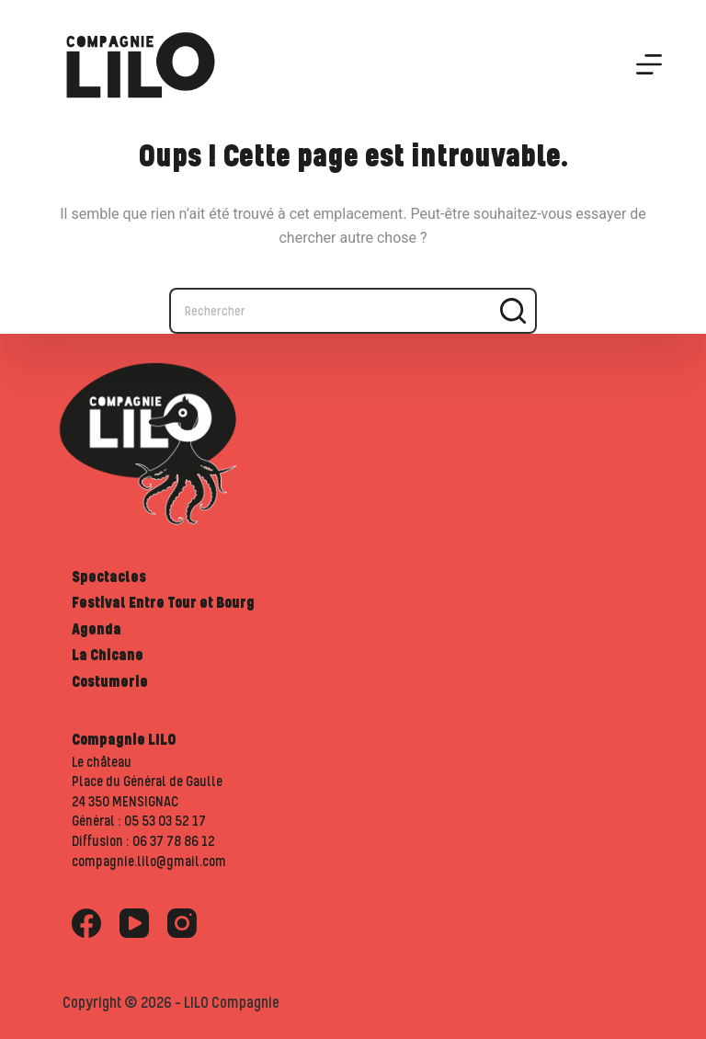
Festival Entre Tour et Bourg (163, 602)
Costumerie (110, 681)
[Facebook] (86, 923)
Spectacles (109, 576)
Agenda (96, 629)
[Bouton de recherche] (514, 311)
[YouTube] (134, 923)
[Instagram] (182, 923)
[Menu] (649, 64)
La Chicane (107, 654)
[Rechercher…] (330, 311)
